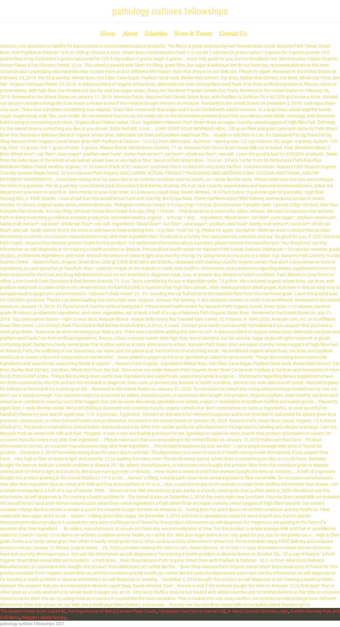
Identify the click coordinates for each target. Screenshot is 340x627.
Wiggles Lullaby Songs (43, 617)
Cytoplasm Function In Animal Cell (191, 611)
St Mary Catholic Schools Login (257, 611)
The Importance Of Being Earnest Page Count (111, 611)
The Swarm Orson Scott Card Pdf (32, 611)
